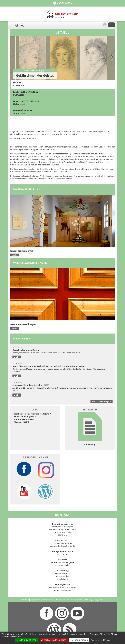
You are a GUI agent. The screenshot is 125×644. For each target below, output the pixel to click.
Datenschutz (48, 600)
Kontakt (25, 600)
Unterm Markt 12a (62, 532)
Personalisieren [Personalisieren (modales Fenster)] (79, 640)
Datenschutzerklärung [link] (100, 640)
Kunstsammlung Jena (25, 416)
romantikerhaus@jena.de (62, 546)
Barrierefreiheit (62, 600)
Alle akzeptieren (27, 640)
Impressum (36, 600)
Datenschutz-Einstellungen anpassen (87, 600)
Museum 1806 (21, 422)
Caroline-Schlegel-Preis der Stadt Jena (32, 413)
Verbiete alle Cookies (53, 640)
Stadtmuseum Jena (24, 419)
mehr (14, 255)
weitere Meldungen (101, 401)
